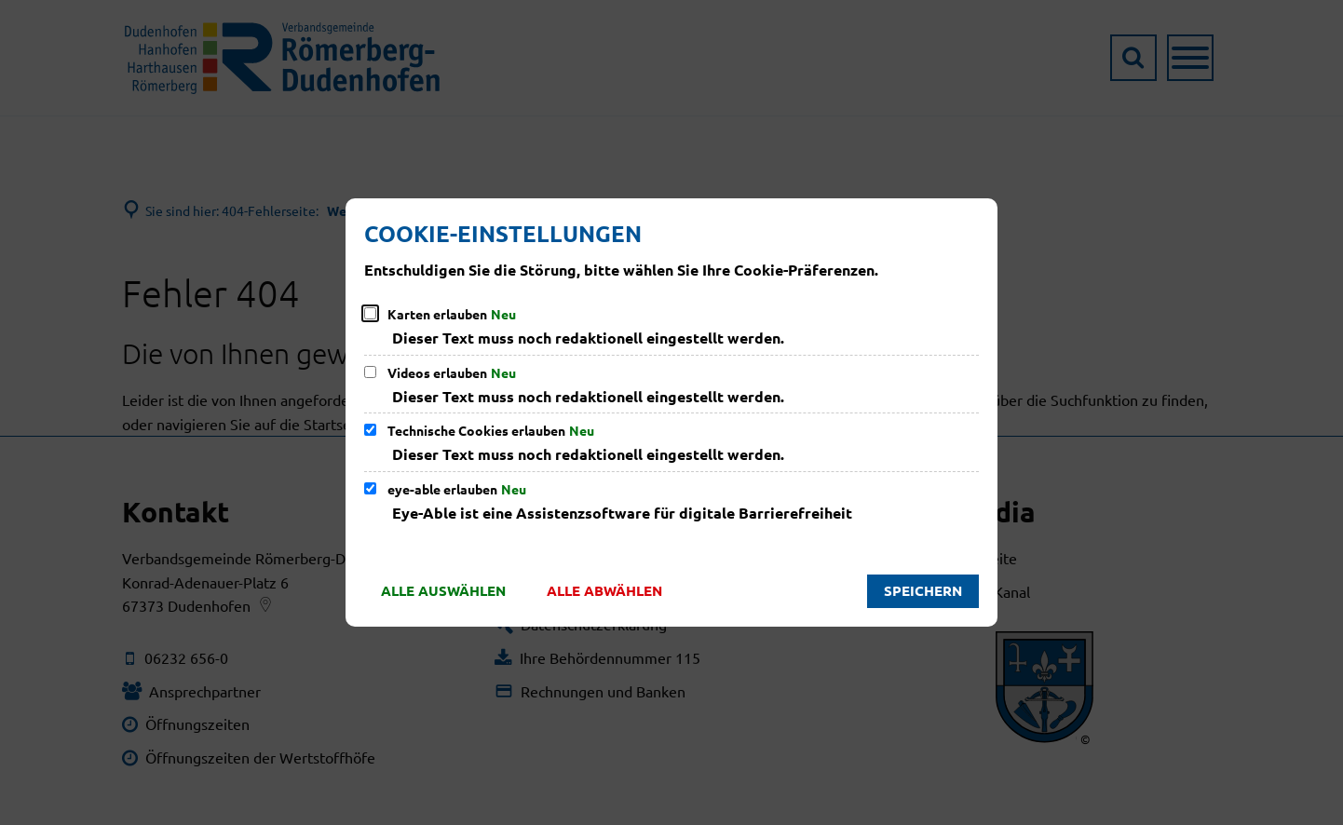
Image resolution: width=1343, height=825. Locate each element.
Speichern (923, 590)
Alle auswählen (443, 590)
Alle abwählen (604, 590)
